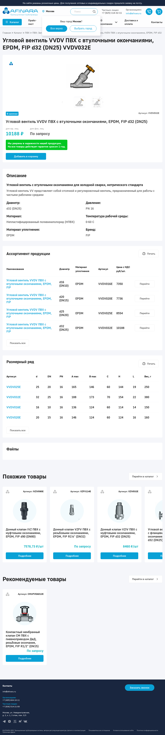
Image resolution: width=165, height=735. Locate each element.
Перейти (145, 283)
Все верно (57, 28)
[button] (48, 11)
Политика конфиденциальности (147, 730)
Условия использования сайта (123, 730)
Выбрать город (84, 28)
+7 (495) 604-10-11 (11, 700)
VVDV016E (13, 407)
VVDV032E (13, 397)
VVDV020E (13, 417)
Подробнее (24, 555)
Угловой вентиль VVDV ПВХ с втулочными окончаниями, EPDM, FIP (29, 283)
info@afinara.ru (133, 13)
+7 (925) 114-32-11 (112, 12)
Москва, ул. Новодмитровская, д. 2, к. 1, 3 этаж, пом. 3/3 (16, 713)
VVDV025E (13, 387)
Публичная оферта (9, 732)
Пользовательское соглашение (99, 730)
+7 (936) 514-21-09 (11, 706)
